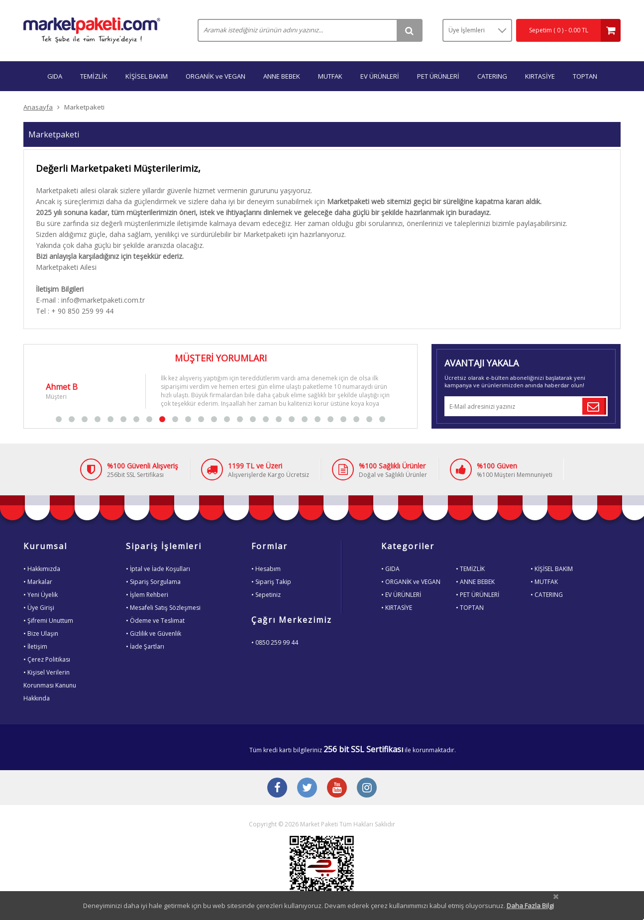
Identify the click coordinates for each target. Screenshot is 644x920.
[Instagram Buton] (367, 788)
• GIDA (390, 569)
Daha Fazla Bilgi (530, 905)
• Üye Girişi (38, 607)
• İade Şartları (145, 646)
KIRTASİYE (540, 76)
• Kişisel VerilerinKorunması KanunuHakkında (49, 685)
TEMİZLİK (93, 76)
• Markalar (37, 581)
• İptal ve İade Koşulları (158, 569)
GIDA (54, 76)
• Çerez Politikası (46, 659)
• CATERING (547, 594)
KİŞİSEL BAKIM (146, 76)
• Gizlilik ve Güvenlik (153, 633)
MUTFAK (330, 76)
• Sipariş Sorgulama (153, 581)
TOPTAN (585, 76)
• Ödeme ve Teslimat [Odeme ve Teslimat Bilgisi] (155, 620)
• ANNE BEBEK (475, 581)
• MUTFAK (544, 581)
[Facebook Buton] (277, 788)
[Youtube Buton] (337, 788)
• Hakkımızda (41, 569)
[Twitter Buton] (307, 788)
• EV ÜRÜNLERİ (401, 594)
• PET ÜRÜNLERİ (477, 594)
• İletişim (35, 646)
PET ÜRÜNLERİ (438, 76)
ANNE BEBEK (281, 76)
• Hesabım (266, 569)
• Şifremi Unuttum (48, 620)
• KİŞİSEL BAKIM (552, 569)
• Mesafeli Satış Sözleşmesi (163, 607)
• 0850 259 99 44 (274, 642)
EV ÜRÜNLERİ (379, 76)
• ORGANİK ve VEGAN (410, 581)
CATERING (492, 76)
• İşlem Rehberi (147, 594)
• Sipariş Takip (271, 581)
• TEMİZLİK (470, 569)
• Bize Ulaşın (40, 633)
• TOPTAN (470, 607)
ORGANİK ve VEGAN (215, 76)
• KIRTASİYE (396, 607)
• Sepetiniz (266, 594)
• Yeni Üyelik (40, 594)
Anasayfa (38, 107)
